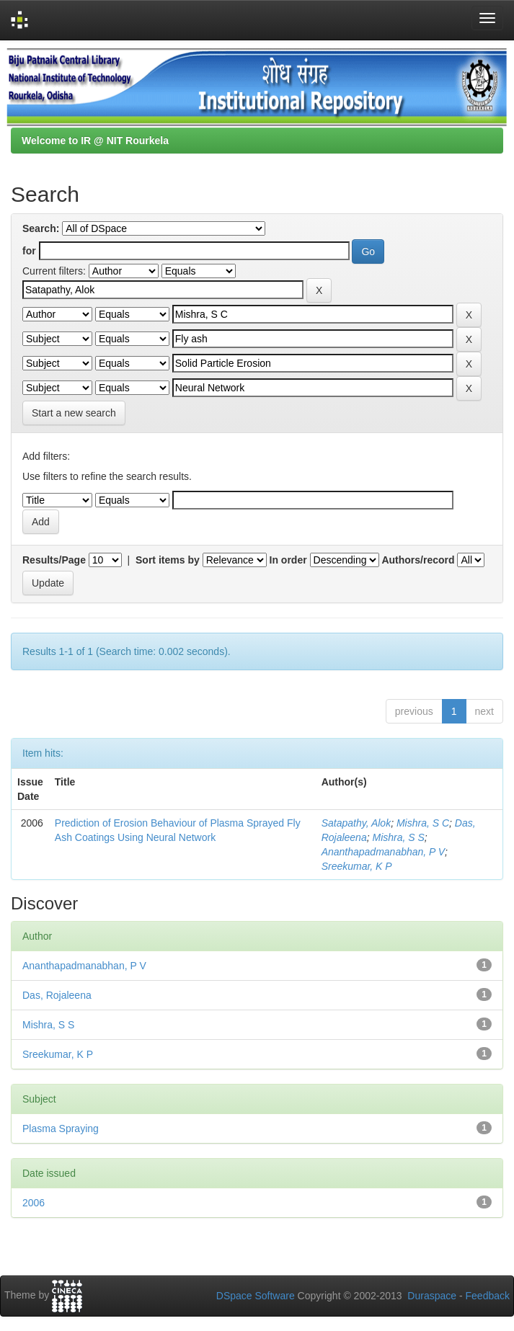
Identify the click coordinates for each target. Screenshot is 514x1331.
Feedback (488, 1295)
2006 (33, 1202)
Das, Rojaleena (57, 995)
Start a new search (74, 413)
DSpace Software (255, 1295)
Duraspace (431, 1295)
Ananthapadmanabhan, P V (383, 852)
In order (288, 560)
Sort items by (168, 560)
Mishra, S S (398, 837)
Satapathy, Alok (356, 823)
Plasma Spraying (60, 1128)
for (29, 251)
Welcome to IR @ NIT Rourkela (95, 140)
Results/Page (54, 560)
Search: (40, 228)
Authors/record (417, 560)
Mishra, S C (422, 823)
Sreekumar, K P (357, 866)
